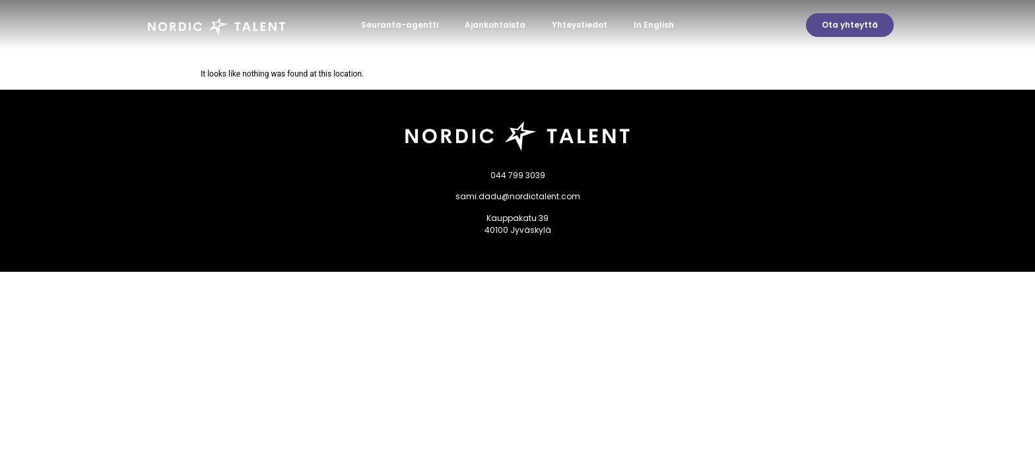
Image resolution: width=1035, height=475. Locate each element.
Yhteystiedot (579, 24)
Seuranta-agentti (399, 24)
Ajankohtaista (495, 24)
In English (654, 24)
